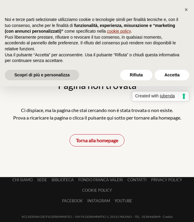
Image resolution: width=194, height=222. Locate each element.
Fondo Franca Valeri (100, 179)
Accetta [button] (172, 75)
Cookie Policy (97, 190)
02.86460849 (151, 216)
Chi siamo (22, 179)
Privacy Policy (166, 179)
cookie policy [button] (119, 31)
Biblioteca (63, 179)
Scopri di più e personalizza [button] (42, 75)
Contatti (137, 179)
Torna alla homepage (97, 140)
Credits (168, 216)
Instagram (98, 200)
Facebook (72, 200)
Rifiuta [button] (136, 75)
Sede (42, 179)
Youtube (123, 200)
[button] (186, 9)
